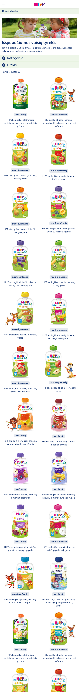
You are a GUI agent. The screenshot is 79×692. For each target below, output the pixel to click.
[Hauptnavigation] (4, 4)
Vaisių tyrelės (11, 11)
